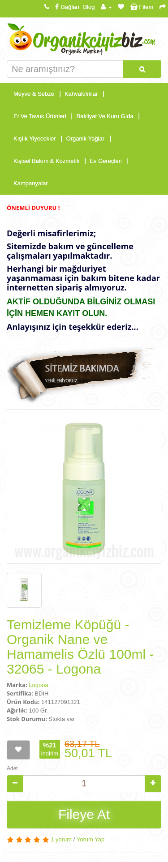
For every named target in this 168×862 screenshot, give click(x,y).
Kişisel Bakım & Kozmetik (46, 161)
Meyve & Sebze (33, 93)
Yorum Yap (91, 839)
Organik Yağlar (85, 138)
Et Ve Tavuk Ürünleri (39, 116)
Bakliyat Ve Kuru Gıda (105, 116)
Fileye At (84, 814)
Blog (89, 7)
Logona (38, 685)
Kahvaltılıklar (81, 93)
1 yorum (61, 839)
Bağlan (66, 7)
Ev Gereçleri (106, 161)
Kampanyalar (30, 183)
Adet (12, 768)
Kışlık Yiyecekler (34, 138)
